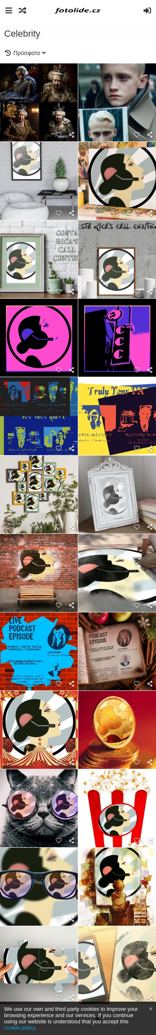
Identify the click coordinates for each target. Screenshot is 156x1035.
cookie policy (19, 1028)
